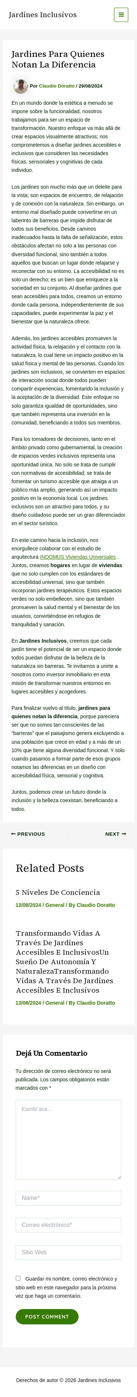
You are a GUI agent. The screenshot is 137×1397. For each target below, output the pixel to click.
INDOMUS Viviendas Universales (77, 557)
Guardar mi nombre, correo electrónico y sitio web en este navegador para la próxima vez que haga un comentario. (66, 1287)
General (54, 905)
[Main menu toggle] (121, 15)
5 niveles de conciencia (58, 892)
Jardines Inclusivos (43, 14)
